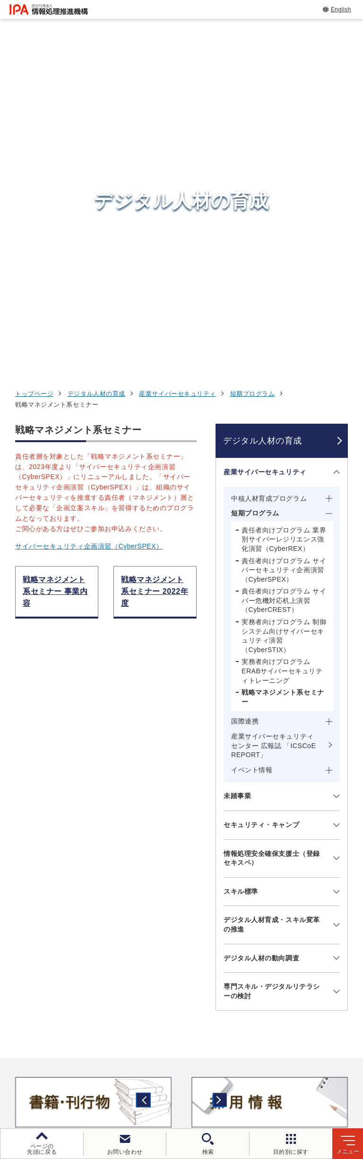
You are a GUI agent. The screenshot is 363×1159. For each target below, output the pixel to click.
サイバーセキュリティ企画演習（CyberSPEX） (89, 227)
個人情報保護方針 (183, 1069)
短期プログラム (252, 74)
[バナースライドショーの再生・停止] (208, 823)
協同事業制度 (204, 1085)
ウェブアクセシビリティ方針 (274, 1069)
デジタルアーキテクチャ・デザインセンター (198, 939)
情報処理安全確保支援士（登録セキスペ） (272, 539)
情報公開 (150, 1085)
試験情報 (279, 896)
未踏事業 (237, 477)
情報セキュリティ (297, 873)
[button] (14, 783)
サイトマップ (264, 1085)
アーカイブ (322, 1085)
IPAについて (286, 978)
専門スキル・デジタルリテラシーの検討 (272, 671)
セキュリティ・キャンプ (261, 505)
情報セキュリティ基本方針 (76, 1085)
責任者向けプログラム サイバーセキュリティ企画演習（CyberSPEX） (284, 251)
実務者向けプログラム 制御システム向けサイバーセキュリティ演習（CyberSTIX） (284, 316)
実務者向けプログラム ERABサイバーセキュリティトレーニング (282, 352)
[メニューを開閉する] (335, 153)
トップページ (34, 74)
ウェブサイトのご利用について (88, 1069)
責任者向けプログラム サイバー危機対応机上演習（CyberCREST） (284, 282)
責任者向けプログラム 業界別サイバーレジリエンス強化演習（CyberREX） (284, 220)
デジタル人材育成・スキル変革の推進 (272, 605)
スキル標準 (241, 572)
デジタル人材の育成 (96, 74)
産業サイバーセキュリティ (177, 74)
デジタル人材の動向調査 (261, 639)
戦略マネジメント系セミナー (283, 377)
